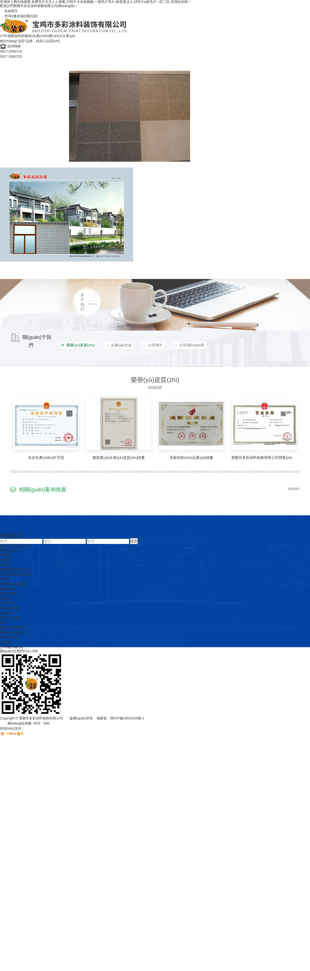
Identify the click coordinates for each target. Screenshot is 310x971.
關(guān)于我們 (171, 270)
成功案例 (8, 270)
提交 (134, 541)
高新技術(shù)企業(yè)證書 (191, 457)
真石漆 (17, 74)
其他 (154, 276)
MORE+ (294, 489)
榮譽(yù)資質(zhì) (31, 270)
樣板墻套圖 (144, 214)
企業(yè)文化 (57, 270)
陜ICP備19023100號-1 (127, 718)
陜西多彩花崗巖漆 (13, 584)
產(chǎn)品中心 (13, 68)
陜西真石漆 (8, 589)
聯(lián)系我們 (267, 270)
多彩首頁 (8, 62)
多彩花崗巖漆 (11, 264)
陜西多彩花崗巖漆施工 (88, 164)
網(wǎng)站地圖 (19, 723)
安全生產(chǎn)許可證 (46, 457)
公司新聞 (75, 276)
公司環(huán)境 (241, 276)
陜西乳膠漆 (8, 594)
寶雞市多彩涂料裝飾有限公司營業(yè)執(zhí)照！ (264, 457)
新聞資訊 (75, 270)
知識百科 (115, 276)
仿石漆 (29, 74)
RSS (37, 723)
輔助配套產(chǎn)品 (52, 74)
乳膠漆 (6, 74)
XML (46, 723)
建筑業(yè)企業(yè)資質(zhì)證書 (119, 457)
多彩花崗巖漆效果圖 (208, 116)
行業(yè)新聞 (95, 276)
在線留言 (9, 11)
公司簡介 (219, 276)
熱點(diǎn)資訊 (136, 276)
